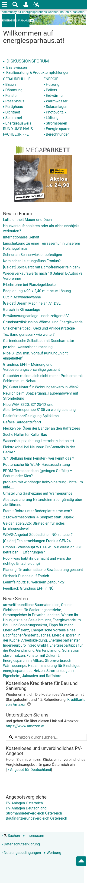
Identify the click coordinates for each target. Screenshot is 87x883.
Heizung (51, 84)
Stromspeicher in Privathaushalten (31, 615)
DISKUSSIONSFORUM (26, 61)
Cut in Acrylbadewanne (22, 297)
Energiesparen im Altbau (23, 660)
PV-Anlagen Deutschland (26, 808)
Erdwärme (53, 95)
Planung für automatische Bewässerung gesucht (43, 570)
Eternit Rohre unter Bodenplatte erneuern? (37, 511)
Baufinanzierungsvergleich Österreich (36, 818)
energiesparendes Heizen (24, 671)
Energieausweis (17, 123)
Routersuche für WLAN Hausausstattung (36, 464)
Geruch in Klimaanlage (21, 309)
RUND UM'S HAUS (18, 129)
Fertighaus (13, 106)
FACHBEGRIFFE (16, 134)
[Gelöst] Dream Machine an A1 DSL (32, 303)
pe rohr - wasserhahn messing (27, 347)
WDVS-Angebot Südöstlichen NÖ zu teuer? (38, 534)
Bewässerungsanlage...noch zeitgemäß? (36, 316)
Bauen (9, 84)
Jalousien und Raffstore (41, 676)
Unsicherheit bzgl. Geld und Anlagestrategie (39, 328)
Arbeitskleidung (34, 640)
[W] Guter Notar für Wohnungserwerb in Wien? (40, 387)
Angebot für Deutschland (29, 769)
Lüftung (51, 118)
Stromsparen (55, 123)
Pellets (50, 90)
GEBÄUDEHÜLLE (16, 79)
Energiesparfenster (64, 640)
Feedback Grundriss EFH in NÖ (28, 588)
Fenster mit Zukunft (42, 655)
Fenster (10, 95)
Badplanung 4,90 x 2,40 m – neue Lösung (37, 291)
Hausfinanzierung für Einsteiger (53, 665)
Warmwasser (56, 101)
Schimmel (12, 118)
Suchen (10, 835)
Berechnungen (57, 134)
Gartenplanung (48, 650)
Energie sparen (57, 129)
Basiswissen (15, 67)
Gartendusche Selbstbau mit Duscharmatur (38, 341)
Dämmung (13, 90)
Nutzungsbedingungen (21, 852)
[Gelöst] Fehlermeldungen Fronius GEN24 (37, 541)
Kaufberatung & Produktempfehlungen (36, 72)
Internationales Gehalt (21, 237)
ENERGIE (51, 79)
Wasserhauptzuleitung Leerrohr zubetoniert (38, 441)
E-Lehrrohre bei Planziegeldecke (29, 284)
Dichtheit (11, 112)
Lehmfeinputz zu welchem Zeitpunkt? (33, 582)
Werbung (52, 852)
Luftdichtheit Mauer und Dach (27, 219)
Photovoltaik (55, 112)
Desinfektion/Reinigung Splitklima (31, 416)
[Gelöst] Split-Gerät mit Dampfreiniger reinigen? (41, 267)
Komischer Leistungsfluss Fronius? (32, 261)
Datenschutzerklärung (20, 844)
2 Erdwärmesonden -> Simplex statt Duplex (38, 517)
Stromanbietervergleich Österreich (34, 813)
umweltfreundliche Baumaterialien (31, 605)
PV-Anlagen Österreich (24, 803)
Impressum (33, 835)
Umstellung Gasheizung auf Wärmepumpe (37, 493)
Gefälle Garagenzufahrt (22, 422)
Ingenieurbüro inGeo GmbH (25, 645)
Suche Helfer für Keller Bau (25, 434)
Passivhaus (13, 101)
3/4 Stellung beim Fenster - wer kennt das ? (38, 458)
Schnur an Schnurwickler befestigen (32, 255)
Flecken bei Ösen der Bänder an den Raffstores (41, 428)
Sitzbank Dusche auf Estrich (26, 576)
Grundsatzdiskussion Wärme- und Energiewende (43, 322)
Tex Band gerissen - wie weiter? (29, 334)
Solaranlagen (56, 106)
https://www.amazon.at (25, 726)
